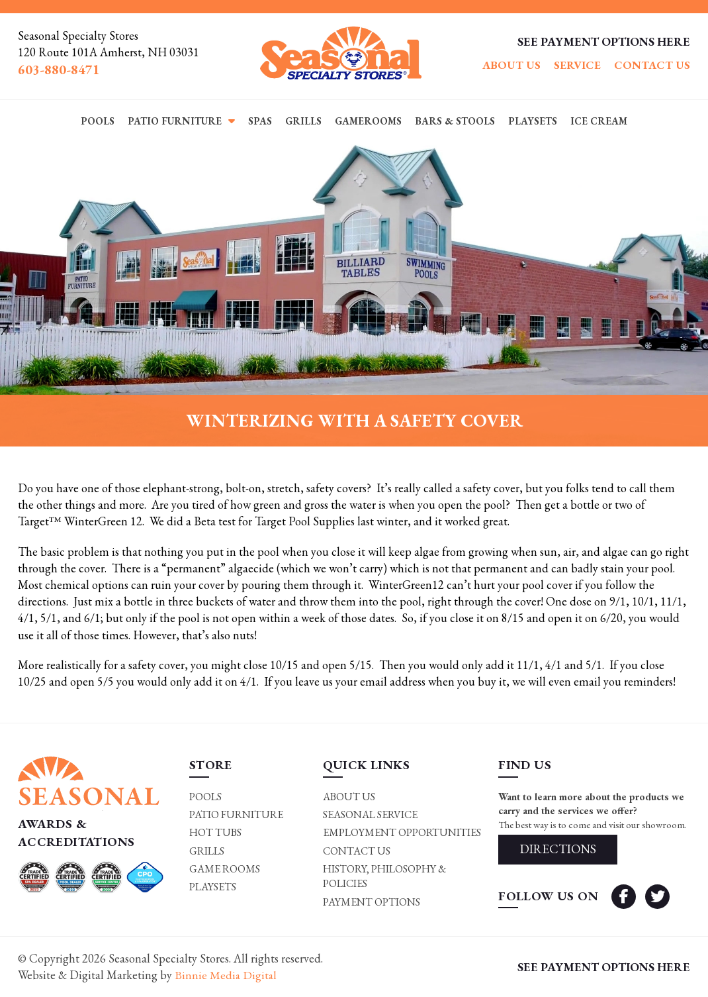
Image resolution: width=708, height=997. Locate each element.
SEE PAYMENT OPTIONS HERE (603, 41)
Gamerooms (368, 121)
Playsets (532, 121)
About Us (511, 65)
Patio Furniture (175, 121)
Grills (303, 121)
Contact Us (652, 65)
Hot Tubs (215, 832)
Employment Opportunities (402, 832)
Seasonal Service (370, 814)
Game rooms (224, 869)
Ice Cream (598, 121)
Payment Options (371, 902)
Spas (260, 121)
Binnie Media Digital (226, 975)
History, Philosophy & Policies (385, 876)
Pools (97, 121)
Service (577, 65)
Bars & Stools (455, 121)
